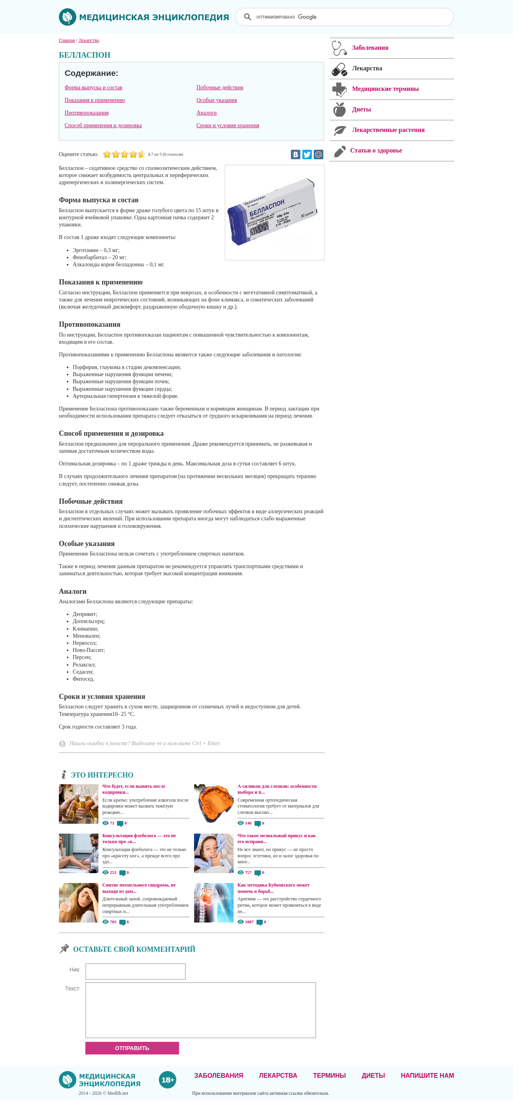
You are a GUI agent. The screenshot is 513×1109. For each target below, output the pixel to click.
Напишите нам (427, 1085)
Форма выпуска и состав (93, 87)
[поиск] (345, 16)
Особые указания (216, 100)
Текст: (73, 988)
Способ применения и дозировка (102, 125)
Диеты (373, 1085)
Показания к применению (94, 100)
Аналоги (206, 113)
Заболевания (218, 1085)
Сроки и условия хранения (227, 125)
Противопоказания (86, 113)
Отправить (132, 1057)
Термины (329, 1085)
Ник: (75, 969)
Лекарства (278, 1085)
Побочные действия (219, 87)
